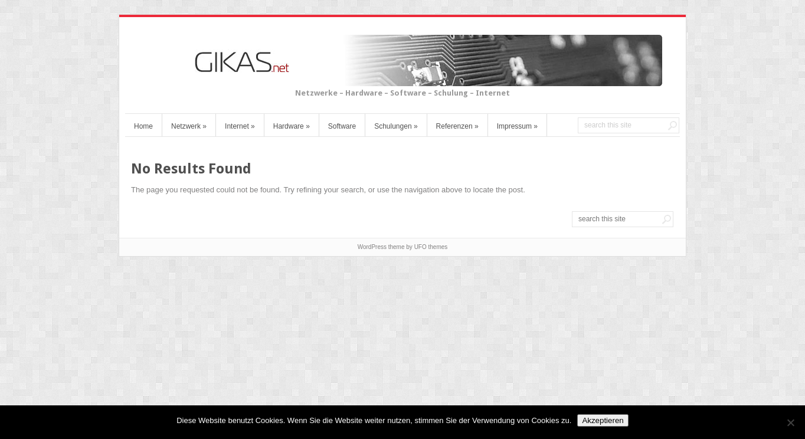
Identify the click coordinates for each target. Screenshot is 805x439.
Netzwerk (189, 126)
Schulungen (395, 126)
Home (143, 126)
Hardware (291, 126)
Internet (240, 126)
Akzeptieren (602, 420)
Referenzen (457, 126)
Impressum (517, 126)
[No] (790, 422)
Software (342, 126)
